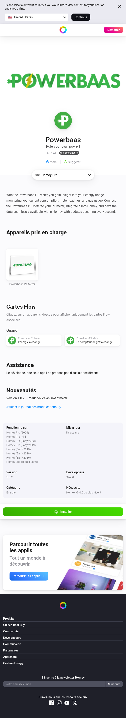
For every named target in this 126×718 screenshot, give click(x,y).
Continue (81, 17)
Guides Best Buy (14, 625)
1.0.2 (9, 477)
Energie (10, 492)
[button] (36, 17)
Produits (8, 618)
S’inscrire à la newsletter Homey (63, 677)
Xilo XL (70, 477)
